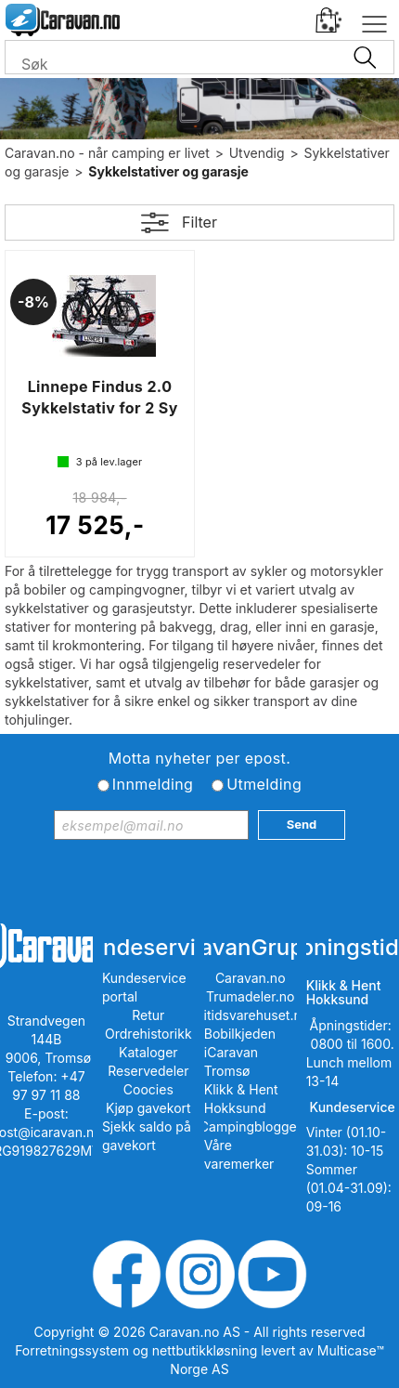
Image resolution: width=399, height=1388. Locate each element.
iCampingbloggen (250, 1126)
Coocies (148, 1089)
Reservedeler (148, 1071)
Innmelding (152, 784)
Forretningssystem (72, 1350)
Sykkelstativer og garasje (168, 171)
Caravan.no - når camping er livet (107, 153)
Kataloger (148, 1052)
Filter (199, 222)
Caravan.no (250, 978)
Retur (148, 1015)
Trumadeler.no (250, 996)
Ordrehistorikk (148, 1033)
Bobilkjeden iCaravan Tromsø (240, 1052)
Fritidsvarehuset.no (250, 1015)
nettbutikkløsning (204, 1350)
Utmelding (264, 784)
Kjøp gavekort (148, 1108)
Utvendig (257, 153)
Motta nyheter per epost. (199, 758)
